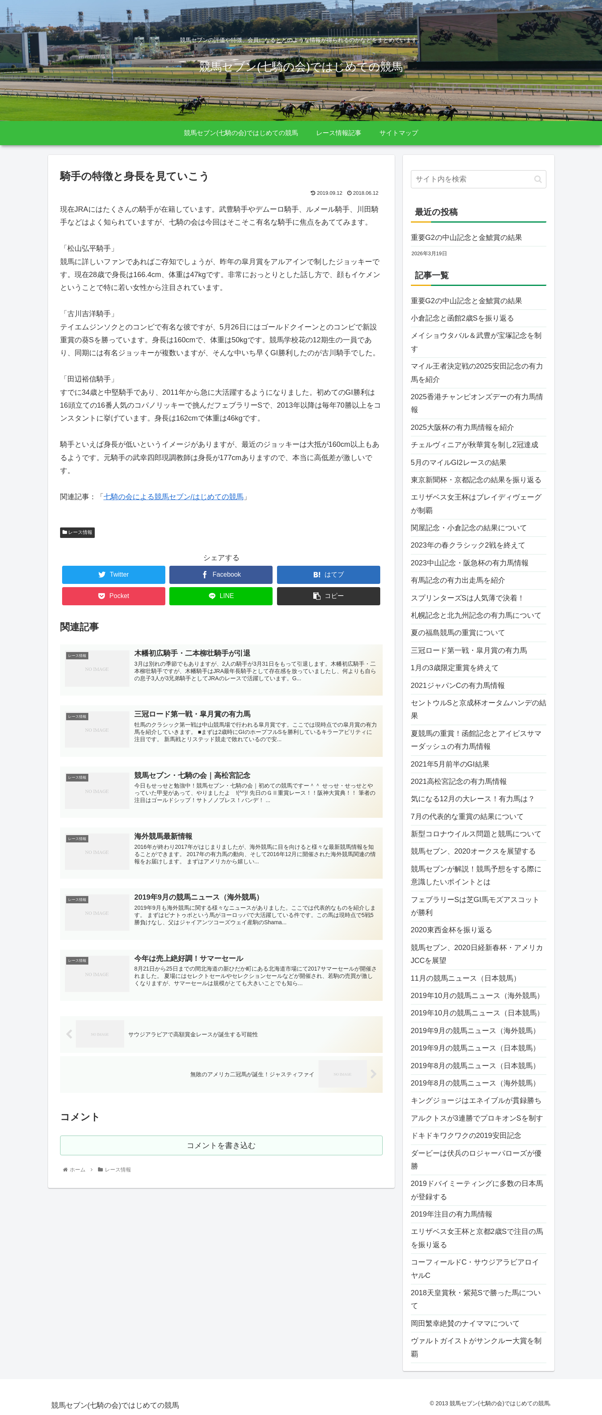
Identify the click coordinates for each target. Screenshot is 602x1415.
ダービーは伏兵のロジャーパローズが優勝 (476, 1159)
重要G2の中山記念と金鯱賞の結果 (466, 237)
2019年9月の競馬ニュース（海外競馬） (475, 1031)
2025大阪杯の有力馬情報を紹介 (462, 427)
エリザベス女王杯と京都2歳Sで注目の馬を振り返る (477, 1237)
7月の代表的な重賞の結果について (467, 817)
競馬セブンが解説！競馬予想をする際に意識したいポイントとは (476, 875)
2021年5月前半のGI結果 (450, 764)
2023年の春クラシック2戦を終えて (468, 545)
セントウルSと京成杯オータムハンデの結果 (478, 709)
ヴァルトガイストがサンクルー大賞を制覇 (476, 1347)
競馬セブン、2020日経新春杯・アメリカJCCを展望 (477, 954)
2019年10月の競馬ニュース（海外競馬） (477, 996)
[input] (478, 179)
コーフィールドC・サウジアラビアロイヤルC (475, 1268)
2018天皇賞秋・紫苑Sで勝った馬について (476, 1299)
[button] (538, 179)
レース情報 (77, 532)
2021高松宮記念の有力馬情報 (459, 781)
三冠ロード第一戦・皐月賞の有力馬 (469, 650)
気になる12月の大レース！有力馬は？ (473, 799)
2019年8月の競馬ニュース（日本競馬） (475, 1066)
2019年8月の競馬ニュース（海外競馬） (475, 1083)
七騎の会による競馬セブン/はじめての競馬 (174, 497)
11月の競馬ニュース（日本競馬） (466, 978)
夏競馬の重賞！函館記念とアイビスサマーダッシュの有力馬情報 (476, 739)
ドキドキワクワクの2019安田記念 (466, 1136)
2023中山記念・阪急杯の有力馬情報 (470, 563)
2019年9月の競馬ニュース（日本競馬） (475, 1048)
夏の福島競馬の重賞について (458, 633)
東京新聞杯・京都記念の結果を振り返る (476, 480)
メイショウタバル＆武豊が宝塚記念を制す (476, 341)
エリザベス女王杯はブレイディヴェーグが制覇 (476, 503)
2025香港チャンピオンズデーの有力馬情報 (477, 403)
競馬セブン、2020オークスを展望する (473, 851)
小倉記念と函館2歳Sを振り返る (462, 318)
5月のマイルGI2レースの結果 (458, 462)
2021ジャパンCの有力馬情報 (458, 685)
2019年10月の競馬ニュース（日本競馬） (477, 1013)
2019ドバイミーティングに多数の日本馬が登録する (477, 1190)
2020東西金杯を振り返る (451, 930)
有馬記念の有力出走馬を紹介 (458, 580)
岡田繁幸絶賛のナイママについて (465, 1323)
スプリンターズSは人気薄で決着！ (468, 598)
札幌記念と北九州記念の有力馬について (476, 615)
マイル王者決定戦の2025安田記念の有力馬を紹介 (477, 372)
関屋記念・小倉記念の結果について (469, 528)
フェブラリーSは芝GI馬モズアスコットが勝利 (475, 906)
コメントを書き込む (221, 1149)
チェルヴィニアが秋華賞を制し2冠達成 (474, 445)
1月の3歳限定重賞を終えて (455, 668)
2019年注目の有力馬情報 (451, 1214)
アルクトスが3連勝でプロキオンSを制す (477, 1118)
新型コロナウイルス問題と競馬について (476, 834)
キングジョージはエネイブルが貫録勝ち (476, 1100)
